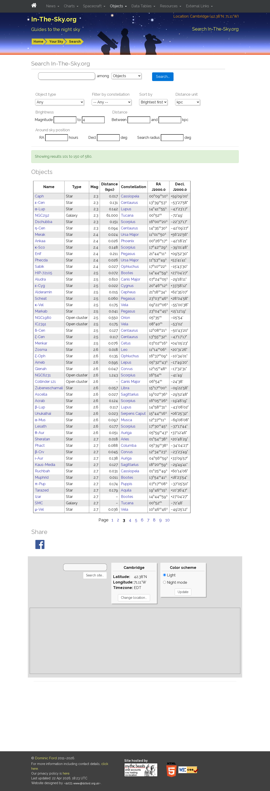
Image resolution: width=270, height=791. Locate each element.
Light (169, 575)
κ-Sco (40, 247)
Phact (40, 445)
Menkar (41, 343)
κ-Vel (39, 305)
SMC (39, 503)
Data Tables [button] (142, 6)
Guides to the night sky (55, 29)
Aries (125, 439)
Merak (40, 234)
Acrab (40, 401)
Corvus (127, 369)
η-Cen (40, 228)
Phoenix (127, 241)
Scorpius (128, 222)
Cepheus (128, 292)
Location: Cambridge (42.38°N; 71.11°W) (206, 16)
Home (38, 41)
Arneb (40, 362)
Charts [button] (70, 6)
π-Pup (40, 484)
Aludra (40, 279)
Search (75, 41)
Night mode (175, 582)
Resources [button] (169, 6)
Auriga (126, 433)
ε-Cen (40, 202)
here (66, 773)
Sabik (39, 266)
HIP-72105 (43, 273)
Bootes (127, 273)
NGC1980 (43, 317)
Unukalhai (43, 413)
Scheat (41, 298)
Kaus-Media (45, 465)
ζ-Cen (40, 337)
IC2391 (40, 324)
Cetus (126, 343)
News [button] (51, 6)
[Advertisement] (135, 641)
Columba (128, 445)
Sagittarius (130, 394)
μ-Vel (39, 509)
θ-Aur (39, 433)
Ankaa (40, 241)
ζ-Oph (40, 356)
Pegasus (128, 254)
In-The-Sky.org (54, 19)
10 (167, 520)
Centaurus (129, 202)
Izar (38, 496)
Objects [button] (117, 6)
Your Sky (56, 41)
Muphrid (42, 477)
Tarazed (42, 490)
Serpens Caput (133, 413)
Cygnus (127, 286)
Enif (38, 254)
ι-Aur (39, 458)
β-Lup (40, 407)
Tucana (127, 215)
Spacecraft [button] (93, 6)
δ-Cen (40, 330)
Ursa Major (130, 234)
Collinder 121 (45, 381)
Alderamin (43, 292)
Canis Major (130, 279)
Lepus (126, 362)
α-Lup (40, 209)
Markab (41, 311)
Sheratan (42, 439)
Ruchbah (42, 471)
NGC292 (42, 215)
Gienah (41, 369)
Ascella (41, 394)
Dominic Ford (46, 758)
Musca (126, 420)
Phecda (41, 260)
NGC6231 (43, 375)
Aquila (126, 490)
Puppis (126, 484)
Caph (39, 196)
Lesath (41, 426)
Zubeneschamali (49, 388)
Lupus (126, 209)
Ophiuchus (130, 266)
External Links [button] (198, 6)
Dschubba (43, 222)
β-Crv (39, 452)
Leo (124, 349)
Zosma (41, 349)
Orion (125, 317)
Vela (124, 305)
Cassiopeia (130, 196)
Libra (125, 388)
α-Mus (40, 420)
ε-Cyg (40, 286)
